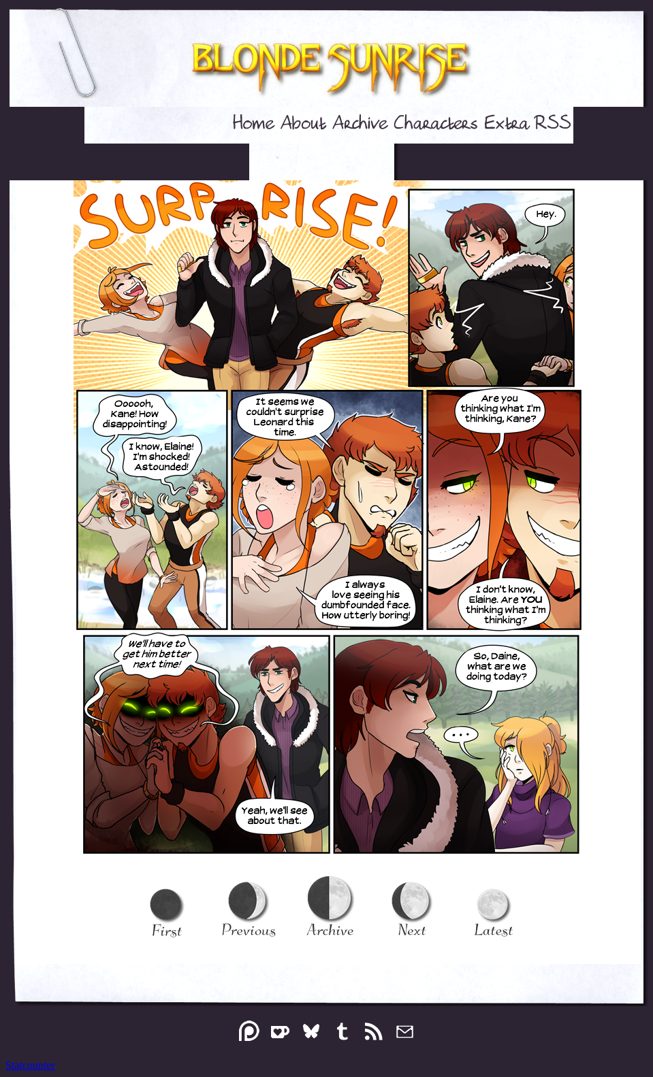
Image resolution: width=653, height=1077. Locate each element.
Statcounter (30, 1065)
